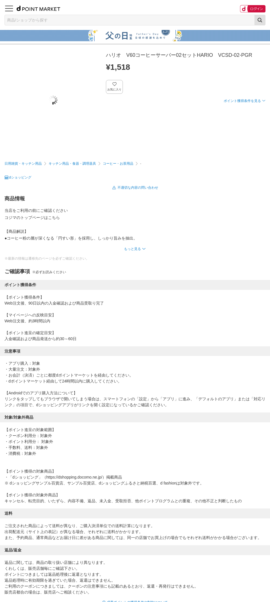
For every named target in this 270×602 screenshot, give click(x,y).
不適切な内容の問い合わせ (137, 188)
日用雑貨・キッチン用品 (23, 164)
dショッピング (20, 177)
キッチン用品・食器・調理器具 (72, 164)
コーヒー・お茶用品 (118, 164)
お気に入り (114, 89)
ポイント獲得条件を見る (242, 101)
